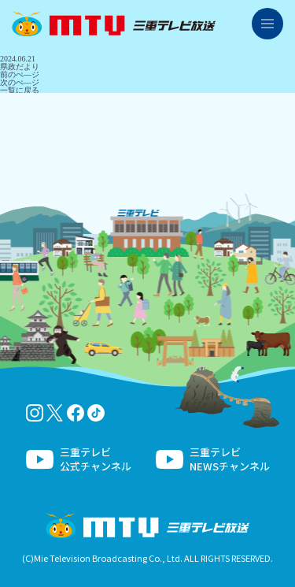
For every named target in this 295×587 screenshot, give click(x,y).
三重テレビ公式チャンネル (95, 459)
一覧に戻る (19, 90)
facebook (75, 413)
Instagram (34, 413)
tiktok (96, 413)
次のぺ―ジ (19, 82)
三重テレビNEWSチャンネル (230, 459)
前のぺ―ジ (19, 74)
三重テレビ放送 (114, 23)
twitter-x (55, 413)
